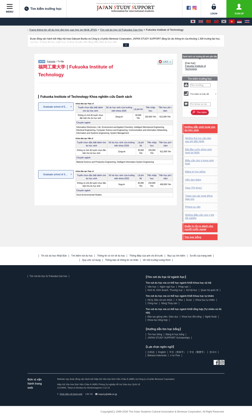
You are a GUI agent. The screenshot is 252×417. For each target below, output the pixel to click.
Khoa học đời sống (191, 316)
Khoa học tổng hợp (157, 320)
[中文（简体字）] (208, 21)
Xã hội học (191, 290)
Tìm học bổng (192, 237)
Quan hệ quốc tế (209, 290)
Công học (152, 303)
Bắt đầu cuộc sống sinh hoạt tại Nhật (198, 151)
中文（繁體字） (197, 352)
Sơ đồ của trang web (201, 256)
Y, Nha (179, 300)
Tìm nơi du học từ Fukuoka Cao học (48, 276)
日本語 (151, 352)
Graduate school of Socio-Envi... (58, 174)
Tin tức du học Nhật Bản (54, 256)
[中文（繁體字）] (216, 21)
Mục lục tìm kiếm (176, 256)
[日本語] (193, 21)
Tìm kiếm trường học (43, 8)
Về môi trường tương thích (156, 260)
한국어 (213, 352)
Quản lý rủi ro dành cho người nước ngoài (198, 228)
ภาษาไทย (175, 355)
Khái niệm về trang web (69, 394)
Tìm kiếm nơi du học (82, 256)
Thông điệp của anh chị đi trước (146, 256)
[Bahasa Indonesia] (239, 21)
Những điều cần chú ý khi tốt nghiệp (199, 216)
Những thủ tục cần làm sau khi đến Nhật (198, 140)
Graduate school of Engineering (58, 106)
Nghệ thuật (211, 316)
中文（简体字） (177, 352)
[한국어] (224, 21)
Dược (189, 300)
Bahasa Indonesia (156, 355)
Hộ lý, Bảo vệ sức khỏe (159, 300)
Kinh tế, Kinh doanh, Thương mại (164, 290)
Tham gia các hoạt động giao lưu (199, 197)
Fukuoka (51, 61)
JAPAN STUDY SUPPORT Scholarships (168, 337)
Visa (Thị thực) (193, 187)
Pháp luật (183, 286)
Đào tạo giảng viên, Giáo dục (162, 316)
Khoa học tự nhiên (205, 300)
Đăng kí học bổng (195, 171)
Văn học (151, 286)
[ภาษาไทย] (247, 21)
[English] (201, 21)
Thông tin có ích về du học (111, 256)
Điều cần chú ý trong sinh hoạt (199, 162)
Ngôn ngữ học (167, 286)
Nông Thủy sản (169, 303)
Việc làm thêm (193, 179)
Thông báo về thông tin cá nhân (121, 260)
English (162, 352)
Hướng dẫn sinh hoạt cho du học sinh (199, 128)
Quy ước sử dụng (91, 260)
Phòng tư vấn (192, 206)
